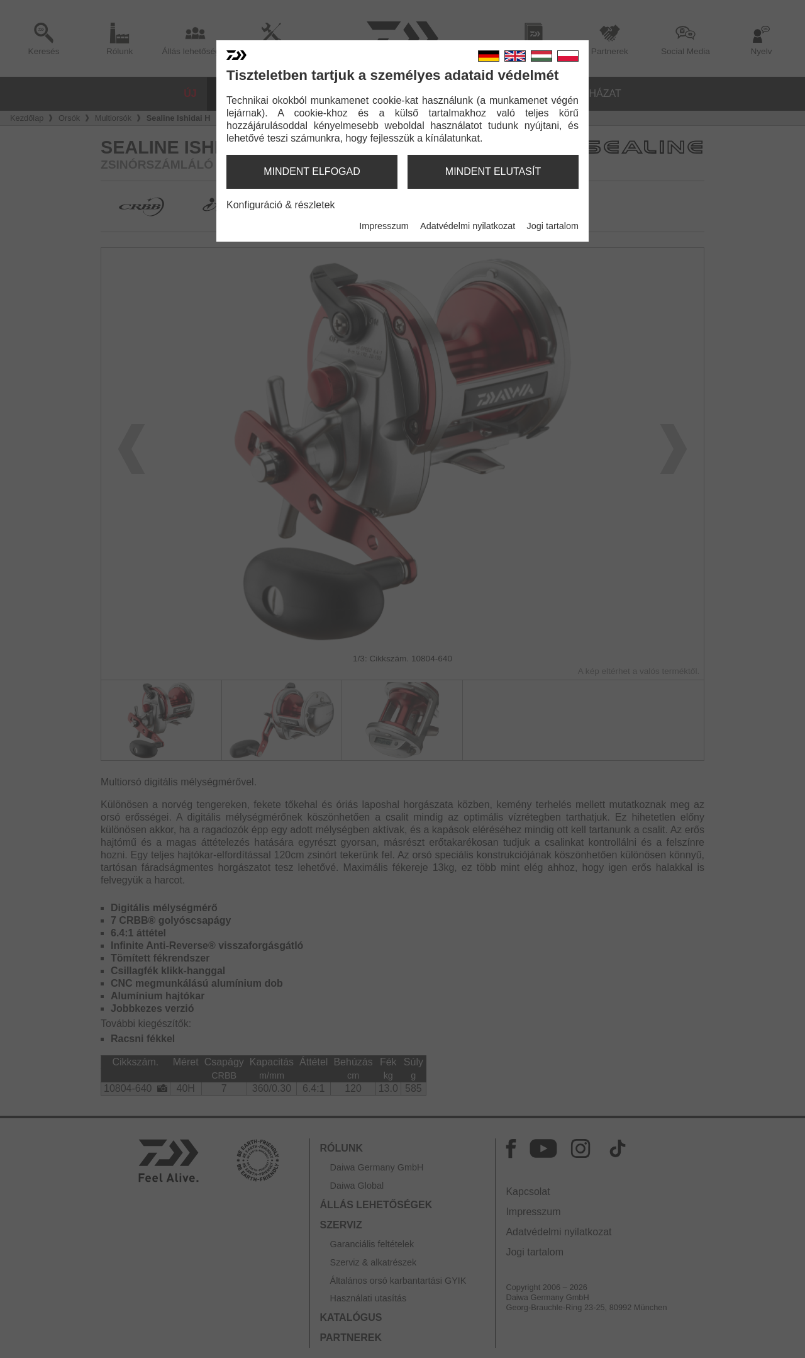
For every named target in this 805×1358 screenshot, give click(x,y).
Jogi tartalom (553, 226)
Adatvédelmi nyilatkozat (467, 226)
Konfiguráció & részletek (280, 204)
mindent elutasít (493, 171)
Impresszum (383, 226)
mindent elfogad (312, 171)
